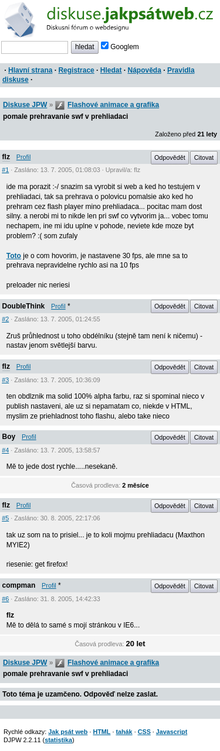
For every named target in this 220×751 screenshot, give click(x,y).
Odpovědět (169, 157)
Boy (9, 437)
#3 (5, 379)
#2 (5, 319)
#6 (5, 598)
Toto (13, 256)
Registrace (76, 70)
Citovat (204, 157)
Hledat (111, 70)
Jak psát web (67, 731)
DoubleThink (23, 306)
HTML (101, 731)
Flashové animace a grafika (113, 105)
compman (19, 585)
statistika (58, 739)
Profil (23, 156)
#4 (5, 450)
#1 (5, 169)
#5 (5, 518)
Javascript (171, 731)
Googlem (120, 47)
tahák (124, 731)
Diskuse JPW (25, 105)
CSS (144, 731)
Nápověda (144, 70)
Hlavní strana (30, 70)
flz (6, 157)
